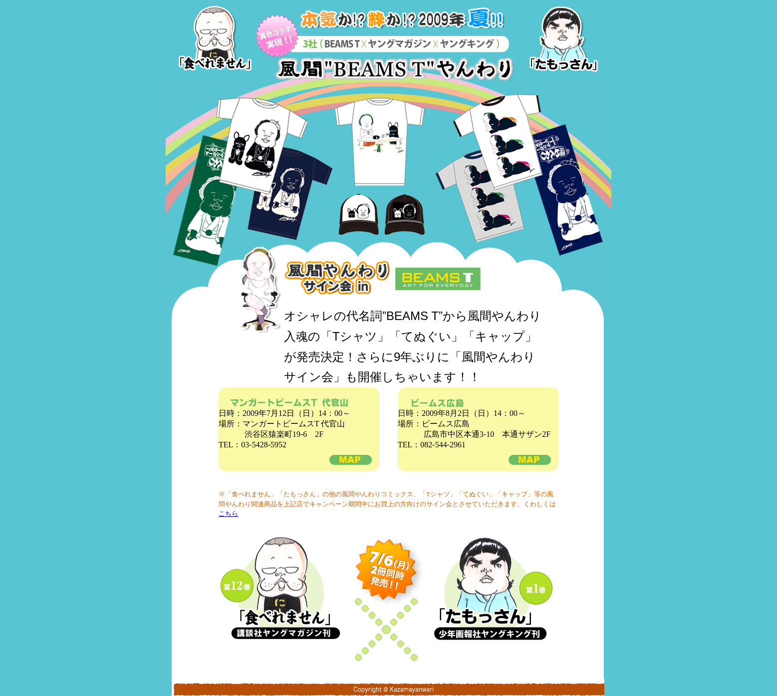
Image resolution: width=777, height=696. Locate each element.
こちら (228, 513)
